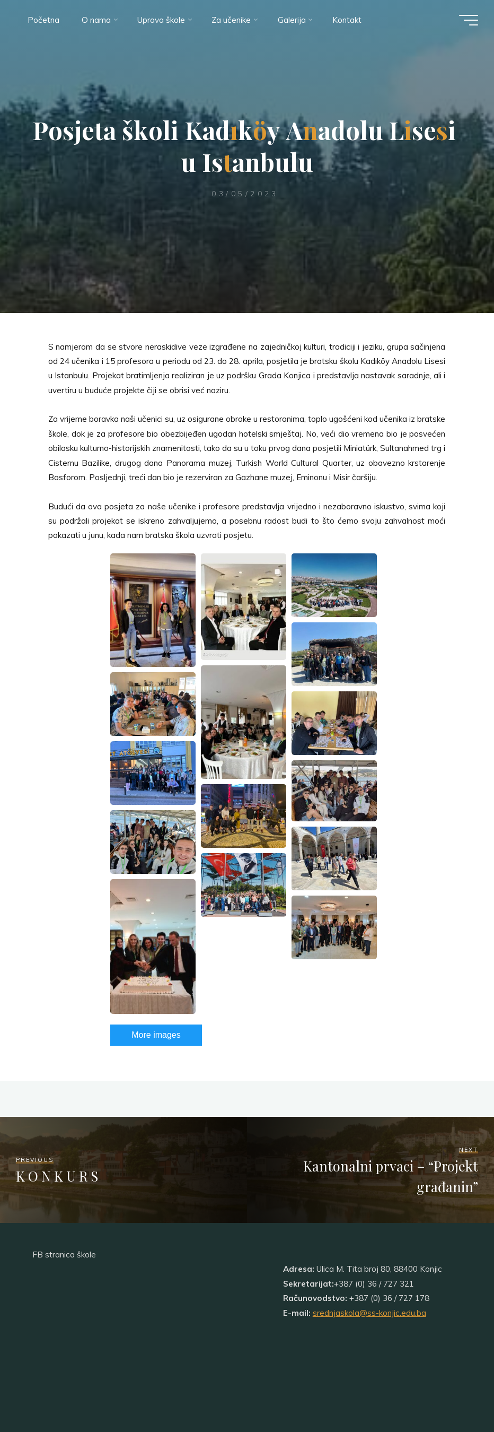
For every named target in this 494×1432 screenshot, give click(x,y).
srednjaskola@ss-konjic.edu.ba (369, 1313)
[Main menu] (468, 20)
